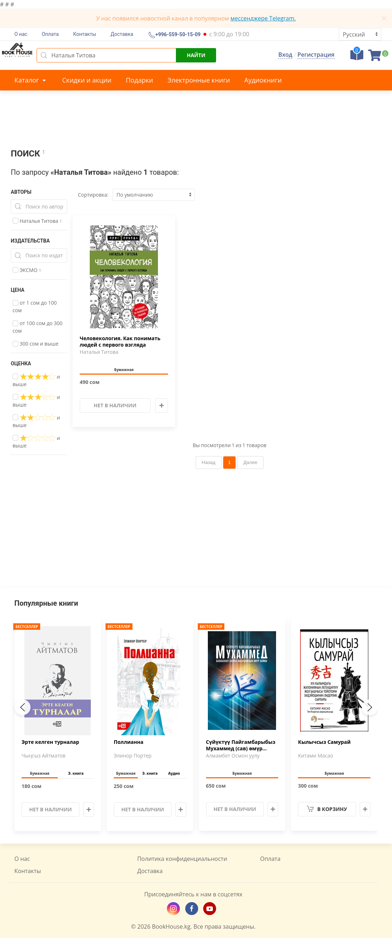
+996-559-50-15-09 (177, 34)
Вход (285, 54)
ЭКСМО (27, 270)
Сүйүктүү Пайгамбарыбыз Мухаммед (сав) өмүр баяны (240, 745)
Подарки (139, 80)
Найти (196, 55)
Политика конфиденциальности (182, 859)
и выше (36, 380)
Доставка (122, 34)
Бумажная (124, 369)
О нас (20, 34)
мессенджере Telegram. (263, 18)
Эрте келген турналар (50, 742)
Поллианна (129, 742)
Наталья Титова (37, 220)
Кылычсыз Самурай (324, 742)
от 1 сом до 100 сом (35, 306)
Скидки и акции (86, 80)
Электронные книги (199, 80)
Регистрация (316, 54)
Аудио (174, 773)
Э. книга (76, 773)
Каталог (31, 80)
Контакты (84, 34)
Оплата (50, 34)
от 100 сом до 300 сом (37, 327)
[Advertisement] (196, 537)
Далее (250, 462)
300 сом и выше (36, 343)
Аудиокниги (263, 80)
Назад (208, 462)
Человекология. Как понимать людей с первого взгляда (120, 341)
